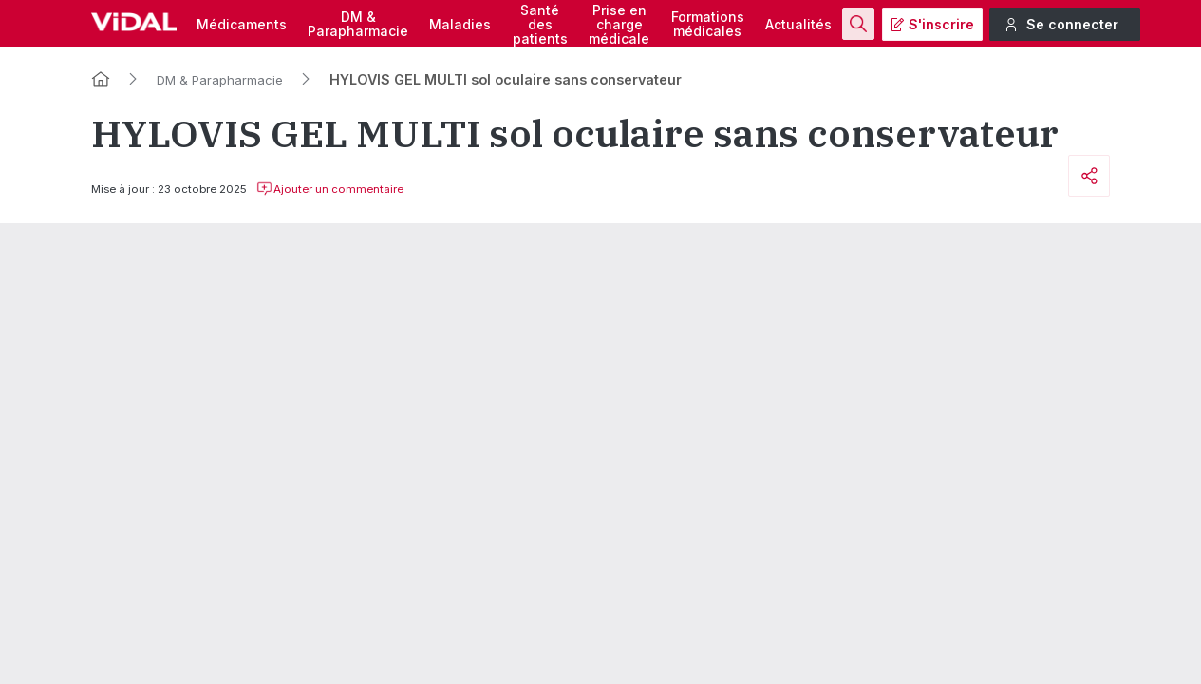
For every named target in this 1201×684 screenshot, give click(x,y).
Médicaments (242, 24)
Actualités (798, 24)
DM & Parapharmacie (220, 79)
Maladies (460, 24)
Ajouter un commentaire (329, 189)
